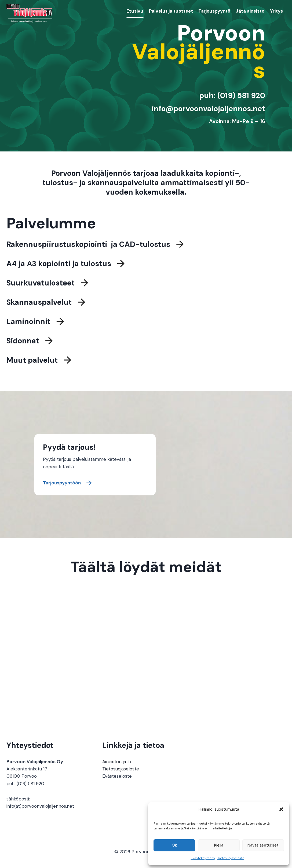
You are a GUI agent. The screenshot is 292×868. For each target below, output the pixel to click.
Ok (174, 845)
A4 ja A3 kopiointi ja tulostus (58, 264)
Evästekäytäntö (203, 858)
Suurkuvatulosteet (40, 284)
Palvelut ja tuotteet (171, 11)
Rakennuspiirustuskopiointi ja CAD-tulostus (88, 245)
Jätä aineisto (250, 11)
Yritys (276, 11)
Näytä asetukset (263, 845)
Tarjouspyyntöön (62, 483)
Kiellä (218, 845)
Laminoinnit (28, 322)
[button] (281, 809)
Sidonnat (22, 342)
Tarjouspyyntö (214, 11)
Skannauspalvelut (39, 303)
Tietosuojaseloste (230, 858)
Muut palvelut (32, 361)
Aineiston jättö (117, 762)
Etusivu (134, 11)
